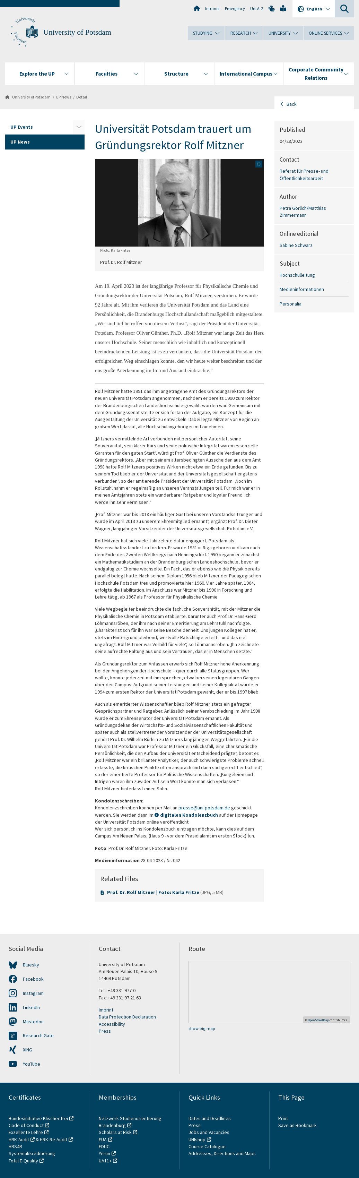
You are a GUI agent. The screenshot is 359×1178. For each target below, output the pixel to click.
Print (283, 1118)
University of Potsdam (77, 32)
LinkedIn (31, 1007)
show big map (202, 1028)
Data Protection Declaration (127, 1017)
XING (27, 1050)
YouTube (31, 1064)
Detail (81, 97)
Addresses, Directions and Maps (222, 1153)
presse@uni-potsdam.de (204, 808)
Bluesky (31, 965)
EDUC (104, 1146)
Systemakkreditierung (32, 1153)
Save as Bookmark (297, 1125)
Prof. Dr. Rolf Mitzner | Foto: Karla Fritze (153, 892)
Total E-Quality (23, 1161)
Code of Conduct (26, 1125)
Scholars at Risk (115, 1132)
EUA (103, 1139)
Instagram (33, 993)
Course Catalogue (207, 1146)
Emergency (235, 8)
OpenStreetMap (318, 1020)
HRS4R (15, 1146)
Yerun (104, 1153)
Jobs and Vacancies (209, 1132)
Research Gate (38, 1035)
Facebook (33, 979)
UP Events (21, 127)
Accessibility (112, 1024)
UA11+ (105, 1161)
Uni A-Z (256, 8)
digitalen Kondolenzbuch (189, 815)
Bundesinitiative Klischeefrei (38, 1118)
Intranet (212, 8)
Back (292, 104)
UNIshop (197, 1139)
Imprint (106, 1010)
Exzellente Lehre (26, 1132)
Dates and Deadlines (210, 1118)
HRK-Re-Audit (53, 1139)
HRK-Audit (19, 1139)
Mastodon (33, 1021)
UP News (63, 97)
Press (105, 1031)
